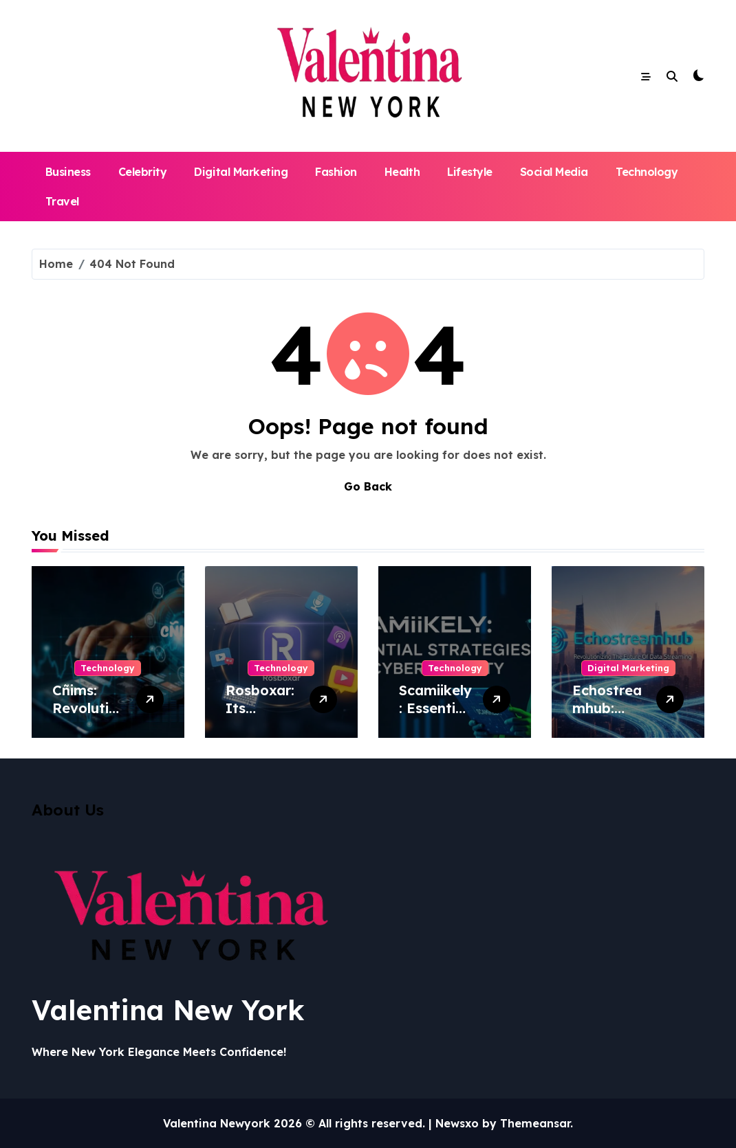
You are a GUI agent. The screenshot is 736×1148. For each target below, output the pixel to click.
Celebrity (142, 172)
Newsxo (457, 1123)
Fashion (336, 172)
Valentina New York (168, 1010)
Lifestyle (470, 172)
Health (402, 172)
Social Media (554, 172)
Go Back (368, 486)
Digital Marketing (241, 172)
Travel (62, 201)
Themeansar (535, 1123)
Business (68, 172)
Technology (647, 172)
